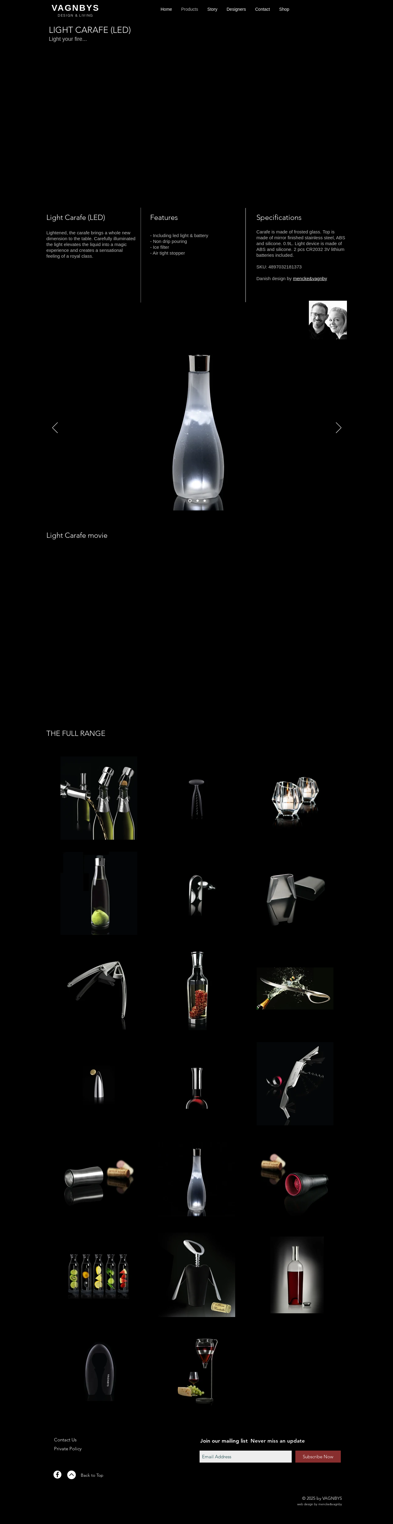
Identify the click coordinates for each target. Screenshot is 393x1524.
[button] (284, 9)
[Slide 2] (197, 501)
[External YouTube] (196, 634)
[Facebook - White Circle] (57, 1475)
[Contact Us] (75, 1439)
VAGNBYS (75, 8)
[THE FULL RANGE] (76, 733)
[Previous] (55, 428)
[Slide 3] (205, 501)
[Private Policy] (75, 1448)
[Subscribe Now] (318, 1457)
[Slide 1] (190, 500)
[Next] (338, 428)
